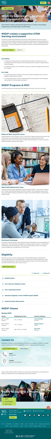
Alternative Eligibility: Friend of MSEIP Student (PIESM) (20, 295)
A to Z (2, 423)
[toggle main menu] (43, 3)
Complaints (31, 423)
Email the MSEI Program (9, 348)
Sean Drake (37, 328)
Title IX (26, 426)
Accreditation (9, 423)
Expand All (36, 273)
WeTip (44, 426)
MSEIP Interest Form (8, 266)
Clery (26, 423)
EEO (36, 423)
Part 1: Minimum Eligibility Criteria (13, 284)
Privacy (21, 426)
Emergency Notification (44, 423)
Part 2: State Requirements (11, 290)
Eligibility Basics (8, 278)
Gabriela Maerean (38, 323)
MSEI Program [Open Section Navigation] (8, 8)
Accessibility (16, 423)
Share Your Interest (8, 50)
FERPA (7, 426)
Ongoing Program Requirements (13, 301)
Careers (22, 423)
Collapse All (46, 273)
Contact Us (19, 50)
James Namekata (38, 319)
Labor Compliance (14, 426)
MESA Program (24, 348)
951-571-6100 (12, 414)
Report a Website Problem (35, 426)
